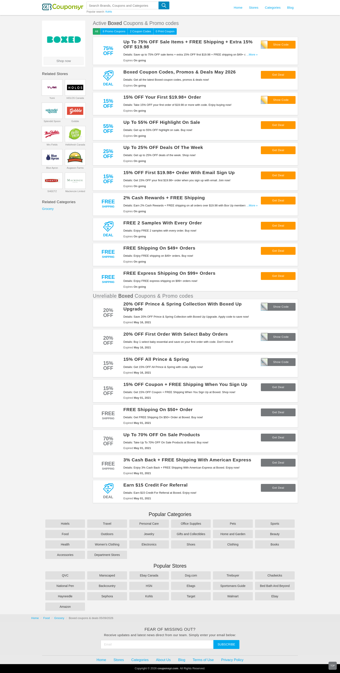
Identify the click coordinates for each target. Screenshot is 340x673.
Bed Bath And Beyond (275, 586)
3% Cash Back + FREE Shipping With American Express (187, 459)
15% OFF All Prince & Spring (156, 359)
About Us (163, 660)
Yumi (52, 98)
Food (65, 534)
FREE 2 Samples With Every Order (162, 222)
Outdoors (107, 534)
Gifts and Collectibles (191, 534)
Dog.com (191, 575)
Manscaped (107, 575)
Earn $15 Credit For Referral (155, 484)
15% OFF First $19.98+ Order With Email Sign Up (179, 172)
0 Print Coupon (165, 31)
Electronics (149, 544)
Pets (233, 523)
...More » (252, 54)
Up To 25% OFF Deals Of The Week (163, 147)
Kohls (108, 11)
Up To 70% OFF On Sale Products (161, 434)
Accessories (65, 555)
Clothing (232, 544)
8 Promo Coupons (114, 31)
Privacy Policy (232, 660)
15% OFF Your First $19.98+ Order (162, 97)
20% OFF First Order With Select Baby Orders (175, 334)
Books (275, 544)
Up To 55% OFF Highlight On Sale (161, 122)
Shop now (63, 61)
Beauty (275, 534)
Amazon (65, 606)
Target (191, 596)
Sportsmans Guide (232, 586)
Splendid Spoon (52, 121)
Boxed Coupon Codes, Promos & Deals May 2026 (179, 71)
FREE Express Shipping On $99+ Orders (169, 273)
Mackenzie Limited (75, 191)
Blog (290, 7)
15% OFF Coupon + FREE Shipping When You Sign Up (185, 384)
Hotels (65, 523)
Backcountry (107, 586)
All (96, 31)
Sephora (107, 596)
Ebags (191, 586)
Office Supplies (191, 523)
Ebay (274, 596)
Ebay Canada (149, 575)
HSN (149, 586)
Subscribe (226, 644)
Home (35, 618)
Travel (107, 523)
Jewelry (149, 534)
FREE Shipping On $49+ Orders (159, 247)
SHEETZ (52, 191)
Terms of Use (203, 660)
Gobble (75, 121)
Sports (274, 523)
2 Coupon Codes (140, 31)
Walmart (233, 596)
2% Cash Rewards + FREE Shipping (164, 197)
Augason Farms (75, 168)
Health (65, 544)
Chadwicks (274, 575)
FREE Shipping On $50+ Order (158, 409)
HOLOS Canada (75, 98)
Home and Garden (232, 534)
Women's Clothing (107, 544)
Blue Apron (52, 168)
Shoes (191, 544)
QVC (65, 575)
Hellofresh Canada (75, 144)
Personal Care (149, 523)
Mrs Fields (52, 144)
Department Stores (107, 555)
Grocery (48, 209)
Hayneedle (65, 596)
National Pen (65, 586)
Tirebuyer (233, 575)
